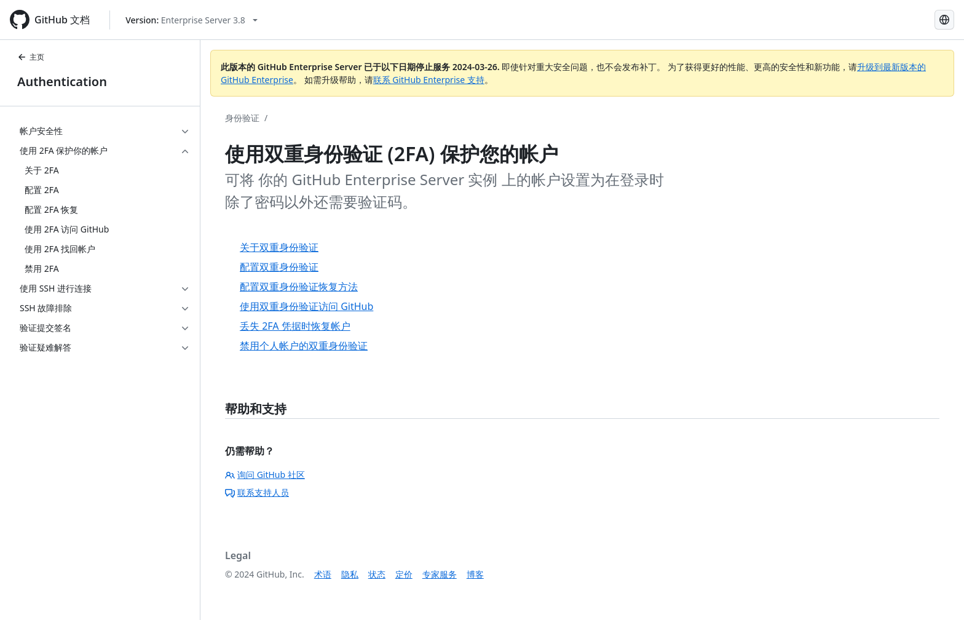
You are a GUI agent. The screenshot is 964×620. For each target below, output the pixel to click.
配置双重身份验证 (279, 267)
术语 (322, 574)
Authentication (62, 81)
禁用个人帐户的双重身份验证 (304, 345)
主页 (30, 57)
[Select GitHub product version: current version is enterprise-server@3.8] (191, 20)
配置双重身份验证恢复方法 (299, 286)
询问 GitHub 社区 (265, 474)
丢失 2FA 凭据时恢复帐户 (295, 326)
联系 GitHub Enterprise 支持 (428, 79)
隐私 (349, 574)
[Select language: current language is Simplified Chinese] (944, 20)
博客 (475, 574)
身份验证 (242, 118)
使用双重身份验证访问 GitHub (306, 306)
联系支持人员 (257, 492)
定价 (404, 574)
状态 (376, 574)
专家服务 (439, 574)
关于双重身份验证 (279, 247)
